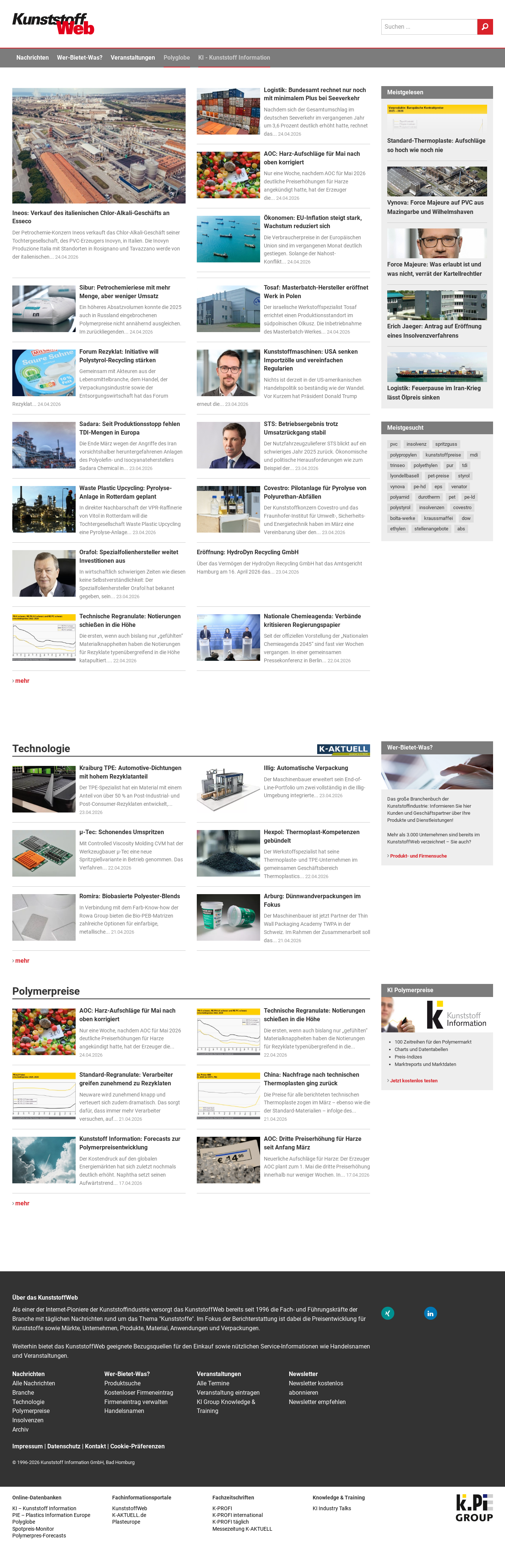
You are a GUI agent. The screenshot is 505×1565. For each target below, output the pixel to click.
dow (466, 518)
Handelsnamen (124, 1410)
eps (438, 486)
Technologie (28, 1401)
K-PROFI (222, 1508)
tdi (464, 465)
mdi (474, 455)
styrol (464, 476)
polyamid (399, 497)
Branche (23, 1392)
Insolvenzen (28, 1420)
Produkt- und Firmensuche (418, 856)
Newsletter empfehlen (317, 1401)
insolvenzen (431, 507)
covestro (462, 507)
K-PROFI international (237, 1515)
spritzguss (446, 444)
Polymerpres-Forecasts (39, 1536)
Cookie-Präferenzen (137, 1446)
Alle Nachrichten (33, 1383)
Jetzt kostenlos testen (414, 1080)
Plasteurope (126, 1522)
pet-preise (438, 476)
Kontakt (95, 1446)
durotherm (429, 497)
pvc (394, 444)
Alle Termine (213, 1383)
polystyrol (400, 507)
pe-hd (420, 486)
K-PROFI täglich (230, 1522)
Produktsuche (122, 1383)
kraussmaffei (438, 518)
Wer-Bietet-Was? (79, 57)
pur (449, 465)
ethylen (397, 528)
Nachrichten (32, 57)
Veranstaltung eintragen (228, 1392)
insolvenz (416, 444)
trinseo (397, 465)
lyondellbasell (404, 476)
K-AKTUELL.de (129, 1515)
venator (459, 486)
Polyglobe (177, 57)
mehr (22, 680)
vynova (397, 486)
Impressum (27, 1446)
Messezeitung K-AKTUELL (242, 1529)
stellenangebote (431, 528)
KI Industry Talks (332, 1508)
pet (452, 497)
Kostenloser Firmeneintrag (138, 1392)
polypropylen (403, 455)
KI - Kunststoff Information (234, 57)
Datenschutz (64, 1446)
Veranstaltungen (133, 57)
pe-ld (469, 497)
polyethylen (426, 465)
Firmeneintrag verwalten (136, 1401)
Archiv (20, 1429)
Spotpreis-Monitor (33, 1529)
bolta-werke (402, 518)
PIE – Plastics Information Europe (51, 1515)
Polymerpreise (31, 1410)
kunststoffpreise (443, 455)
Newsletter (303, 1374)
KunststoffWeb (129, 1508)
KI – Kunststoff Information (44, 1508)
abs (461, 528)
